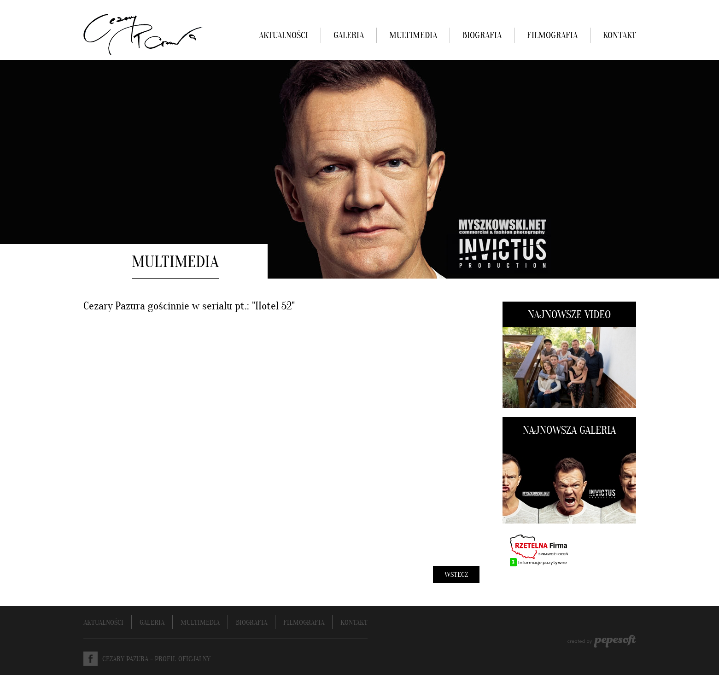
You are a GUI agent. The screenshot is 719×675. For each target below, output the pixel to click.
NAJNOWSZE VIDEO (569, 315)
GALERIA (348, 36)
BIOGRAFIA (482, 36)
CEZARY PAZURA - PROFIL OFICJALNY (156, 659)
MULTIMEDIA (413, 36)
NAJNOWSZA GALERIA (569, 431)
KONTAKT (619, 36)
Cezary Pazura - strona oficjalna (143, 34)
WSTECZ (456, 575)
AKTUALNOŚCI (283, 36)
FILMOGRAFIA (552, 36)
